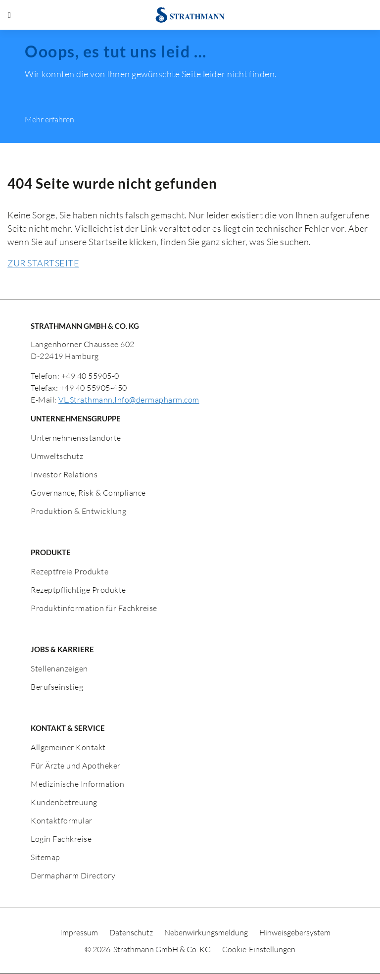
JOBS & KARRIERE (62, 649)
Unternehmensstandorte (76, 438)
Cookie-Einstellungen (258, 949)
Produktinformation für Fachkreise (94, 608)
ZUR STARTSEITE (43, 262)
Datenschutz (131, 932)
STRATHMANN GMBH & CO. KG (85, 325)
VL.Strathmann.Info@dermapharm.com (128, 400)
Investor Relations (64, 474)
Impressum (79, 932)
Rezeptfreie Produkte (69, 571)
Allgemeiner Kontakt (68, 747)
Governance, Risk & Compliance (88, 493)
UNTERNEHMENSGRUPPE (76, 418)
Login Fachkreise (61, 839)
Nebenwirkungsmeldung (206, 932)
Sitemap (45, 857)
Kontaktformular (62, 820)
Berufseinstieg (57, 687)
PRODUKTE (51, 552)
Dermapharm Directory (73, 875)
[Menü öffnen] (9, 14)
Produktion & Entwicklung (78, 511)
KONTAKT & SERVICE (68, 727)
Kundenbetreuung (64, 802)
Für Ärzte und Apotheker (76, 765)
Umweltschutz (57, 456)
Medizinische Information (77, 784)
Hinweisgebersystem (295, 932)
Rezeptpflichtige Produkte (78, 590)
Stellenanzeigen (59, 668)
